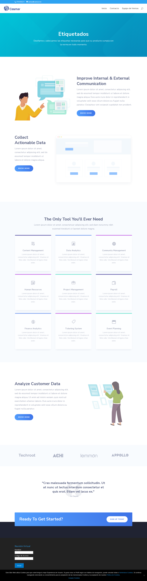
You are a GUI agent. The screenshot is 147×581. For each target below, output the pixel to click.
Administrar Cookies (126, 572)
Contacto (114, 9)
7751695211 (20, 2)
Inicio (104, 9)
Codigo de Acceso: (22, 555)
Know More (86, 113)
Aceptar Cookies (74, 578)
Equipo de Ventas (130, 9)
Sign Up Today (117, 519)
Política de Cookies (113, 575)
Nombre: (18, 550)
